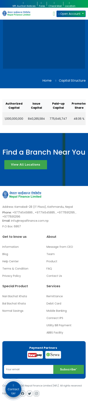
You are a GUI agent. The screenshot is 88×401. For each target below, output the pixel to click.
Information (10, 247)
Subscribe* (68, 369)
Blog (5, 254)
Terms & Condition (15, 269)
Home (47, 80)
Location (70, 4)
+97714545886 (22, 212)
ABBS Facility (54, 332)
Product (51, 261)
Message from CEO (59, 247)
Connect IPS (54, 318)
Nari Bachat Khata (14, 296)
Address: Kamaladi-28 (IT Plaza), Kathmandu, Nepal (37, 207)
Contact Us (54, 276)
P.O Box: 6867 (11, 226)
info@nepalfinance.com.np (30, 221)
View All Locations (25, 164)
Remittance (54, 296)
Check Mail (55, 4)
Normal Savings (12, 311)
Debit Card (53, 303)
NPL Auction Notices (24, 4)
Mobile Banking (56, 311)
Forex (42, 4)
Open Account (69, 14)
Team (50, 254)
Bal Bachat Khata (14, 303)
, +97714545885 (44, 212)
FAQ (49, 269)
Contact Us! (13, 389)
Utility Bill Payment (58, 325)
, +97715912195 (65, 212)
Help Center (10, 261)
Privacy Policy (11, 276)
